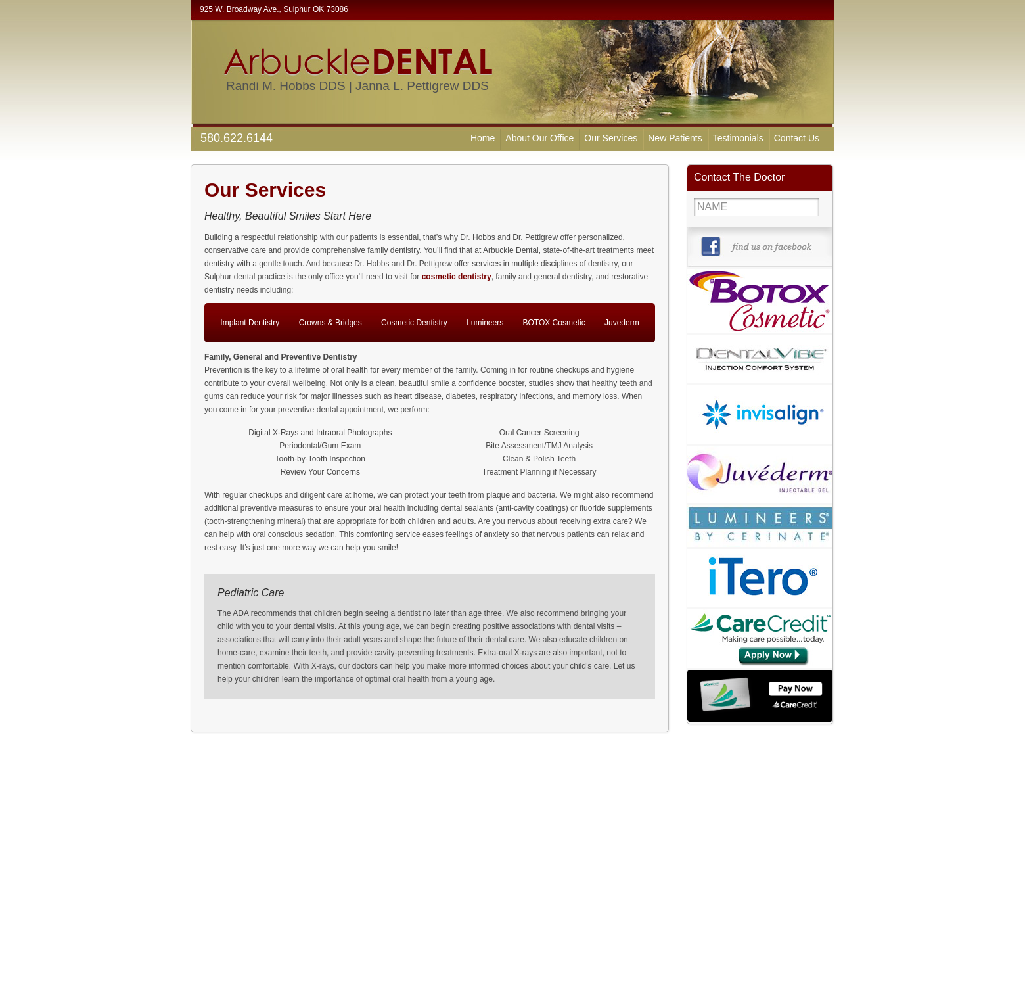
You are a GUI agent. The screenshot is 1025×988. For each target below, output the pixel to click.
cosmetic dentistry (456, 276)
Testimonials (738, 138)
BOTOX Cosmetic (554, 322)
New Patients (675, 138)
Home (482, 138)
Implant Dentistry (249, 322)
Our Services (610, 138)
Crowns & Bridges (330, 322)
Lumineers (485, 322)
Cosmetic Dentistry (414, 322)
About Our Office (539, 138)
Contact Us (796, 138)
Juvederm (621, 322)
